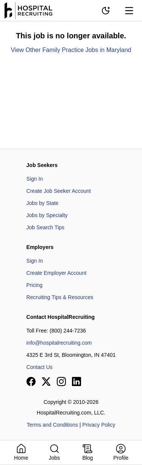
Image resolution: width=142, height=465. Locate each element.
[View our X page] (46, 381)
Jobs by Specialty (47, 215)
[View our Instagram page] (61, 381)
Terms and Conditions (52, 425)
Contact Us (40, 367)
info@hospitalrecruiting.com (59, 343)
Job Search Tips (45, 227)
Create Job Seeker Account (59, 191)
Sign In (35, 179)
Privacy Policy (98, 425)
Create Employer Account (57, 273)
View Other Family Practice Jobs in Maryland (71, 50)
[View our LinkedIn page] (76, 381)
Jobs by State (43, 203)
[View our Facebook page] (31, 381)
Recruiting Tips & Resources (60, 297)
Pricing (35, 285)
